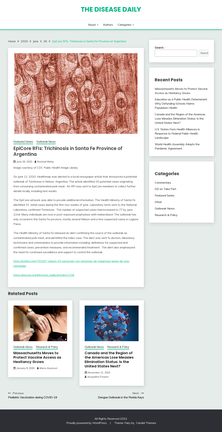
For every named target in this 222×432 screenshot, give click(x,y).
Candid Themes (146, 423)
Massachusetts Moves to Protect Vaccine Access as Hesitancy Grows (37, 357)
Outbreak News (46, 141)
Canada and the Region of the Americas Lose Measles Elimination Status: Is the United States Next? (109, 359)
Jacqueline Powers (98, 376)
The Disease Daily (111, 9)
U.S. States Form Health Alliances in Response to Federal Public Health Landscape (177, 133)
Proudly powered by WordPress (86, 423)
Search (159, 47)
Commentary (163, 182)
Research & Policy (47, 347)
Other (158, 202)
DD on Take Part (165, 189)
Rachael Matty (45, 161)
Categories (124, 24)
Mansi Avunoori (48, 368)
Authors (108, 24)
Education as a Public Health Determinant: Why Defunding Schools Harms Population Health (181, 103)
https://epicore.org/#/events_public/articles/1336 (43, 275)
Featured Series (23, 141)
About (92, 24)
